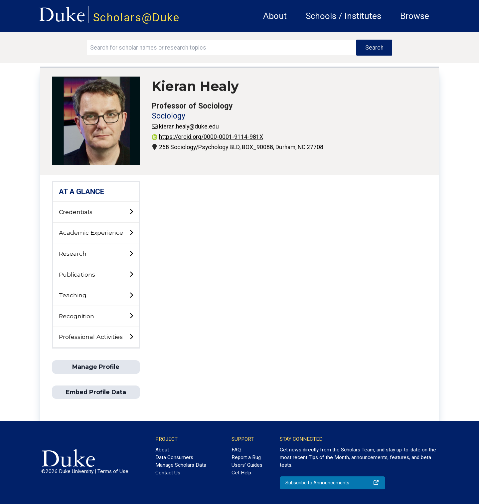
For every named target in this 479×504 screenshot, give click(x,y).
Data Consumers (174, 457)
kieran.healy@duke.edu (189, 126)
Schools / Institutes (343, 16)
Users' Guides (247, 465)
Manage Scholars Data (180, 465)
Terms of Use (112, 471)
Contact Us (167, 473)
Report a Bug (246, 457)
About (275, 16)
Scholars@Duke (136, 17)
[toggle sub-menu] (131, 212)
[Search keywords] (221, 47)
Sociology (168, 116)
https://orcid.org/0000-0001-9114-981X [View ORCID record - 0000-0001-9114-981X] (207, 136)
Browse (414, 16)
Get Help (241, 473)
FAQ (236, 450)
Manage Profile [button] (95, 366)
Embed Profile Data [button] (96, 391)
